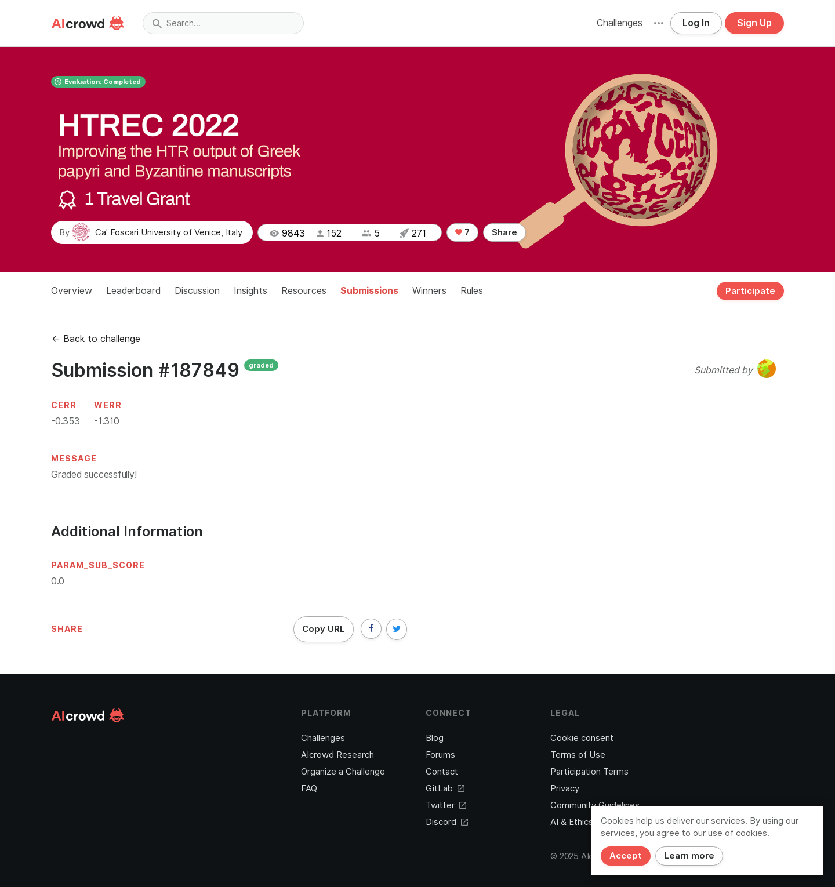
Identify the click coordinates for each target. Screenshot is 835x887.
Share (504, 232)
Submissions (369, 290)
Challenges (619, 22)
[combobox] (223, 23)
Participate (750, 291)
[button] (658, 23)
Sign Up (754, 22)
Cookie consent (581, 738)
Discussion (197, 290)
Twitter (446, 805)
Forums (440, 755)
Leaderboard (133, 290)
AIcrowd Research (337, 755)
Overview (71, 290)
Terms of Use (577, 755)
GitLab (445, 788)
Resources (303, 290)
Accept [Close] (625, 855)
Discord (447, 822)
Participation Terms (589, 771)
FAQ (309, 788)
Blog (435, 738)
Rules (471, 290)
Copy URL (323, 629)
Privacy (564, 788)
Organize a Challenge (343, 771)
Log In (696, 22)
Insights (250, 290)
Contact (442, 771)
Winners (429, 290)
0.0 (57, 581)
